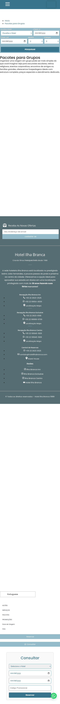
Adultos (31, 37)
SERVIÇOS (6, 610)
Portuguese (10, 594)
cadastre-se (30, 236)
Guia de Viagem (8, 624)
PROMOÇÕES (7, 619)
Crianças (47, 37)
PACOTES (5, 615)
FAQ (3, 629)
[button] (54, 696)
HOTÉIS (5, 605)
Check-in (37, 29)
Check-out (5, 37)
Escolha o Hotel (6, 29)
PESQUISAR (30, 49)
